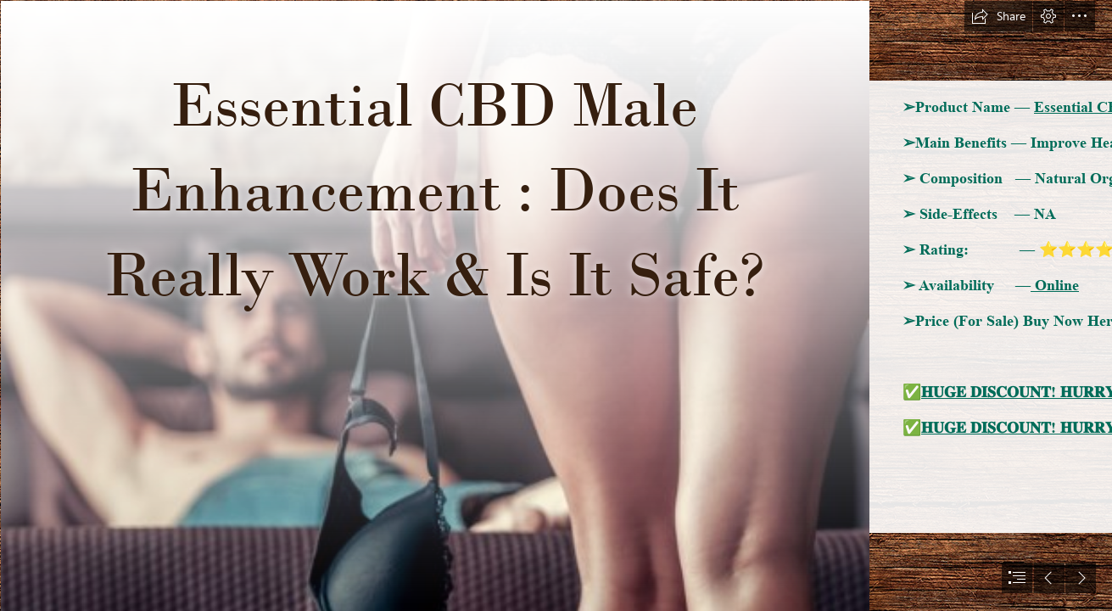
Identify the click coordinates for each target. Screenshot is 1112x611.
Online (1055, 285)
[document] (556, 305)
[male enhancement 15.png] (434, 305)
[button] (998, 16)
